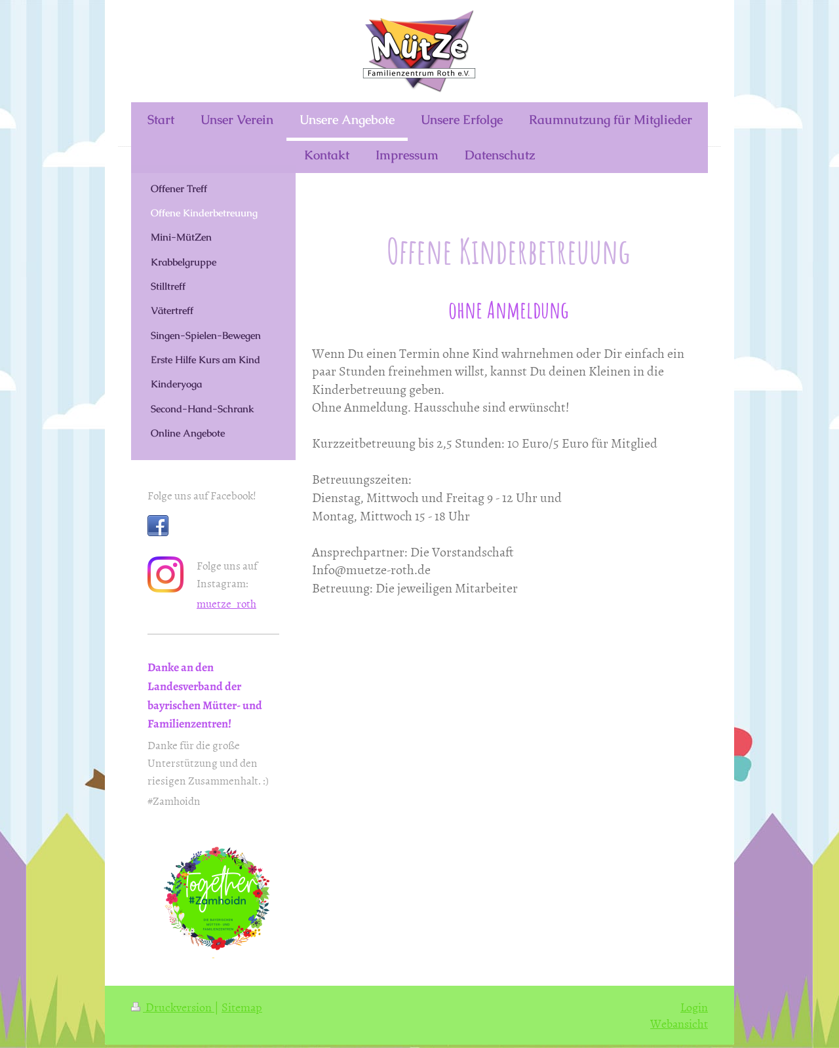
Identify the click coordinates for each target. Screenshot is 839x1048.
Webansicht (679, 1023)
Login (694, 1007)
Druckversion (172, 1007)
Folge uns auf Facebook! (201, 494)
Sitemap (242, 1007)
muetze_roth (226, 602)
